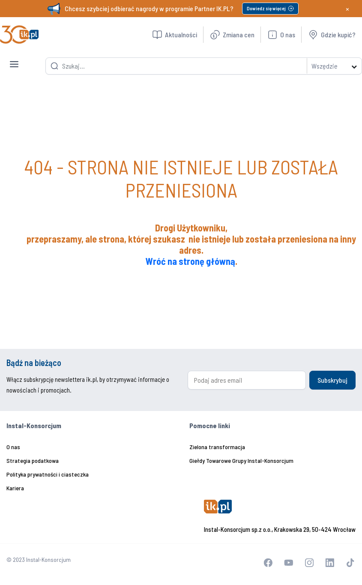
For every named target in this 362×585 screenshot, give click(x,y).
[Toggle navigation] (14, 57)
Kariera (15, 488)
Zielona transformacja (217, 446)
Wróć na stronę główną (190, 261)
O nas (13, 446)
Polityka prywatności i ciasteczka (47, 474)
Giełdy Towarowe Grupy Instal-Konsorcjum (241, 460)
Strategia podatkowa (32, 460)
